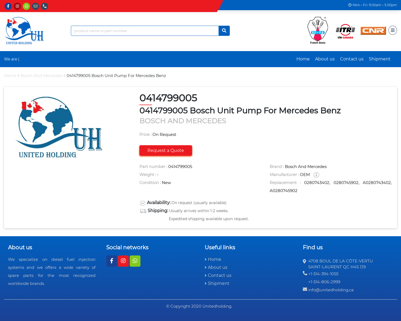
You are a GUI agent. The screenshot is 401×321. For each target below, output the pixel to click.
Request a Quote (165, 150)
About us (325, 59)
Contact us (352, 59)
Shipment (380, 59)
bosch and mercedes (41, 75)
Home (303, 59)
